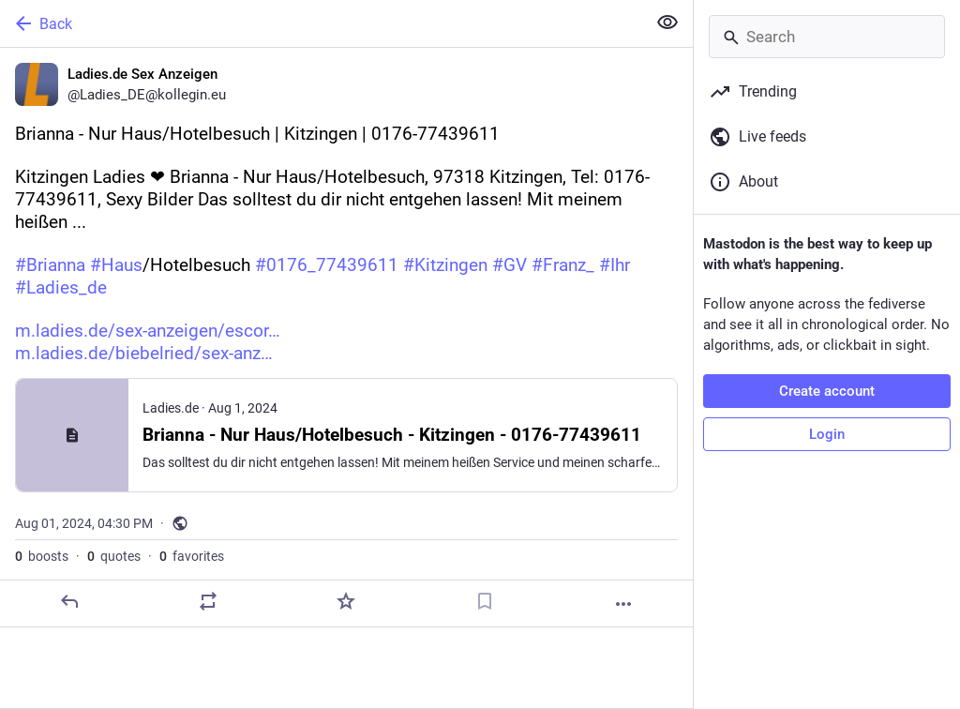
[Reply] (69, 601)
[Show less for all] (667, 22)
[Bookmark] (484, 601)
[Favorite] (346, 601)
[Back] (321, 23)
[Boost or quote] (208, 601)
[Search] (827, 36)
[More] (623, 604)
